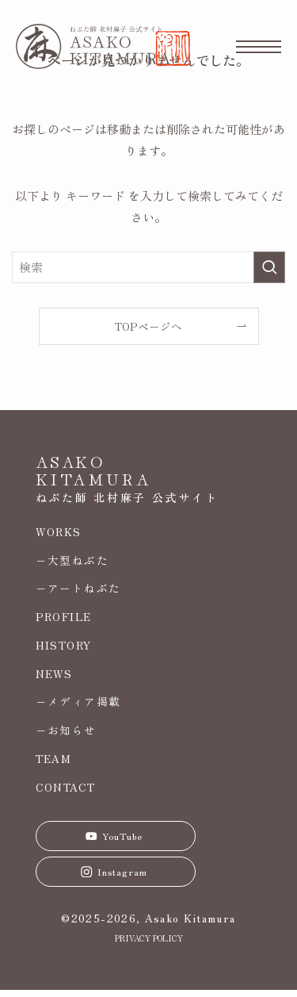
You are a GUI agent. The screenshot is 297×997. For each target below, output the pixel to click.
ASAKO (70, 461)
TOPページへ (148, 326)
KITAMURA (94, 478)
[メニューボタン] (258, 46)
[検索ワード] (148, 267)
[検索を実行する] (269, 267)
